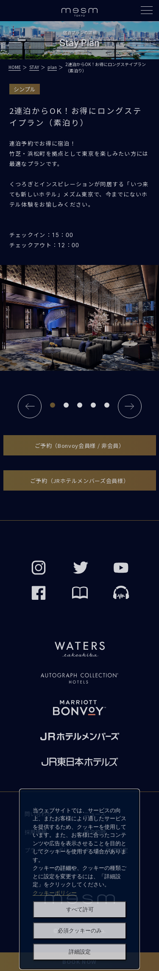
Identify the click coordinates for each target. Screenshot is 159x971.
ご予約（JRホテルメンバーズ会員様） (79, 481)
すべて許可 (80, 909)
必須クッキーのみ (80, 930)
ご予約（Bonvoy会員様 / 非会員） (80, 445)
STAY (34, 67)
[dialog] (79, 879)
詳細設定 (80, 952)
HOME (14, 67)
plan (52, 67)
